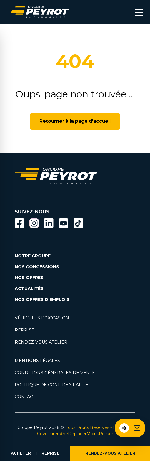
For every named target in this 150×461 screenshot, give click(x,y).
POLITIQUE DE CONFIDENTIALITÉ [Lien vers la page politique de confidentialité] (51, 384)
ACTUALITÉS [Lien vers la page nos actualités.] (29, 288)
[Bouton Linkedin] (49, 223)
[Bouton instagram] (34, 223)
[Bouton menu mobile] (139, 12)
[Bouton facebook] (19, 223)
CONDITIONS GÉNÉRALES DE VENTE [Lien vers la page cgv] (55, 372)
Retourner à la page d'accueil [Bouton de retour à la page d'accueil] (75, 121)
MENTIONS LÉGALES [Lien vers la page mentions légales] (37, 360)
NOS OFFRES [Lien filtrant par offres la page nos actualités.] (29, 277)
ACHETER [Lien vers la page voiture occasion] (21, 453)
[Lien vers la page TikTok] (78, 224)
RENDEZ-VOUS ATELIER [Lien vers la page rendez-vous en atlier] (41, 342)
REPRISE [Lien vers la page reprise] (24, 330)
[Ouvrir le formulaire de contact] (130, 428)
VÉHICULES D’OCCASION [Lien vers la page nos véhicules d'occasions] (42, 318)
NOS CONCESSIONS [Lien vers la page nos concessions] (37, 266)
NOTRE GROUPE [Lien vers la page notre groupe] (33, 255)
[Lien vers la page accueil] (38, 11)
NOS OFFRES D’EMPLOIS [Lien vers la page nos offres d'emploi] (42, 299)
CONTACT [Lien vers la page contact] (25, 396)
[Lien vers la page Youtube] (63, 224)
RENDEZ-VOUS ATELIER (110, 453)
